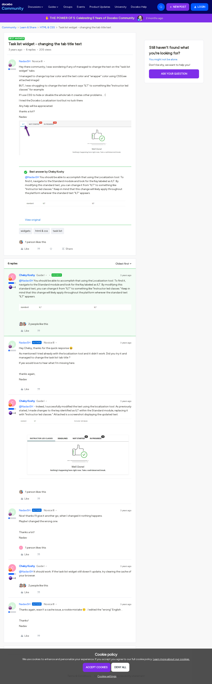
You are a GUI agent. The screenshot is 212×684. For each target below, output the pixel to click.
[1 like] (32, 242)
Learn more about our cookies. (171, 659)
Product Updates (100, 6)
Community (9, 27)
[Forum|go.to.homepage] (13, 7)
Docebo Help (139, 6)
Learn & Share (28, 27)
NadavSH (24, 61)
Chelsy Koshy (27, 275)
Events (81, 6)
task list (57, 231)
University (120, 6)
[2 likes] (33, 324)
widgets (25, 231)
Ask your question (174, 73)
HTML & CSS (47, 27)
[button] (177, 7)
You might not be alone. (163, 59)
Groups (67, 6)
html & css (41, 231)
